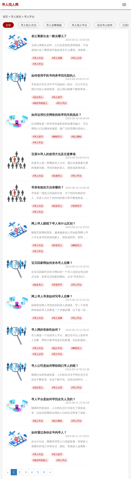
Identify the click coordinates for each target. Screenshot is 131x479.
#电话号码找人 (40, 103)
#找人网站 (76, 136)
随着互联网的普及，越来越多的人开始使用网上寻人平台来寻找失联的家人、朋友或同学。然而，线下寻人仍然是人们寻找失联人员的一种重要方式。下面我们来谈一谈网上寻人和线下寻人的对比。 (59, 235)
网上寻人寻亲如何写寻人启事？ (52, 296)
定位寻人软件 (105, 25)
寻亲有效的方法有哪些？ (47, 187)
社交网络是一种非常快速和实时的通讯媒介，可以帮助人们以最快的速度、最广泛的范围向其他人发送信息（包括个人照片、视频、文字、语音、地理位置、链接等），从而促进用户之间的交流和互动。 (59, 126)
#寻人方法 (38, 58)
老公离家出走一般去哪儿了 (49, 36)
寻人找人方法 (28, 25)
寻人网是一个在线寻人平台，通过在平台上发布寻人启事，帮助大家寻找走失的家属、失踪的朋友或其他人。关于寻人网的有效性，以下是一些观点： (59, 338)
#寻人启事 (57, 58)
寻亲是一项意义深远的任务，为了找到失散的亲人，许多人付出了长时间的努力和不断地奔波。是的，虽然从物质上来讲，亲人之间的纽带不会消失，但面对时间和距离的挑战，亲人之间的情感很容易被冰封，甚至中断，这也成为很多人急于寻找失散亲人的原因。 (59, 196)
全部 (8, 25)
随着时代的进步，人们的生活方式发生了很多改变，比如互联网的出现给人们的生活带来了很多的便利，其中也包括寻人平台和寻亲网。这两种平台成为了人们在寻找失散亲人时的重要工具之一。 (59, 411)
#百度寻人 (57, 176)
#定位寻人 (38, 97)
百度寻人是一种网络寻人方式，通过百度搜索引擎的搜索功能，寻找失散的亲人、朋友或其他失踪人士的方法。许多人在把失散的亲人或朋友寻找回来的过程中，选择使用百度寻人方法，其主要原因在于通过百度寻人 (59, 165)
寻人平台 (29, 16)
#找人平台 (57, 348)
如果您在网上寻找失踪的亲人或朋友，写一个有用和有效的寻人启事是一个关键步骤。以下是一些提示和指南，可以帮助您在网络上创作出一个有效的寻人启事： (59, 308)
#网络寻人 (57, 136)
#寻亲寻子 (76, 206)
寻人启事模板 (54, 25)
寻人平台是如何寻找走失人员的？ (53, 399)
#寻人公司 (76, 58)
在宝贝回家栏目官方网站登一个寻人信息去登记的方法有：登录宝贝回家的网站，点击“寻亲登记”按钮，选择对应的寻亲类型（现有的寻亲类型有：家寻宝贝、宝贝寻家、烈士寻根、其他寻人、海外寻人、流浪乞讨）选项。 (59, 274)
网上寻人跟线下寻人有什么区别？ (53, 223)
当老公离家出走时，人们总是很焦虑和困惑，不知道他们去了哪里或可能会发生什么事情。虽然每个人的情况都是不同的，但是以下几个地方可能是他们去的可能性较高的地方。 (59, 48)
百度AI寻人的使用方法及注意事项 (53, 154)
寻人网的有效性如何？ (46, 329)
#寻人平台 (38, 64)
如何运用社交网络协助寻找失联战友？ (56, 114)
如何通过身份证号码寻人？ (49, 432)
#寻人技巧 (57, 97)
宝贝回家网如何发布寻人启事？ (52, 262)
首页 (5, 16)
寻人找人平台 (79, 25)
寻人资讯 (16, 16)
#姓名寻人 (38, 285)
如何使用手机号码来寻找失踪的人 (53, 75)
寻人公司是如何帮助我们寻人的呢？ (54, 365)
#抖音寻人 (57, 206)
